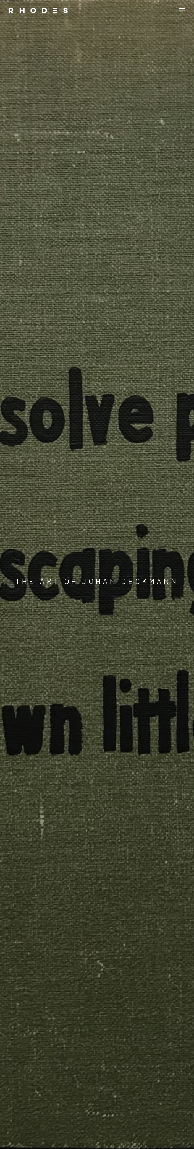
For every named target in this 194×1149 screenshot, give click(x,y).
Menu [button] (181, 10)
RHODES (38, 10)
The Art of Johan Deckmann (97, 581)
